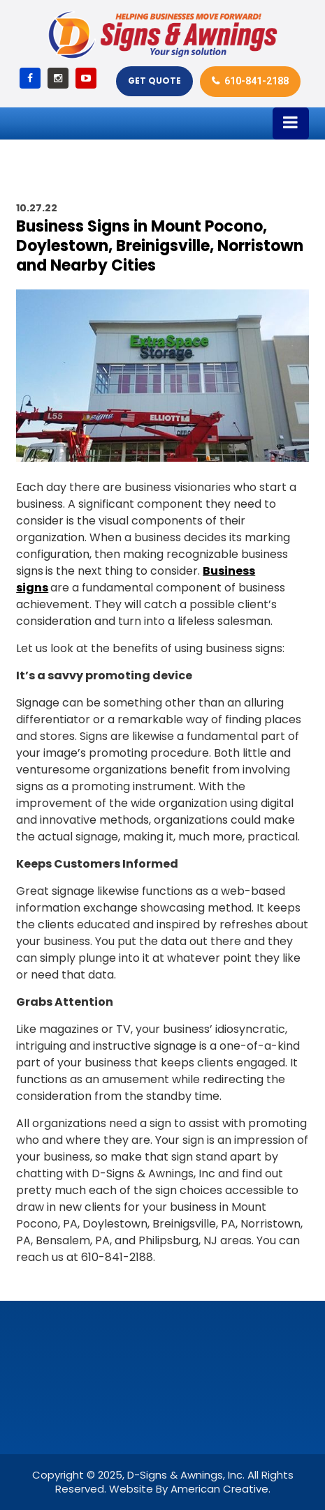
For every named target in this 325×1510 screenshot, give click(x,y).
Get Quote (154, 80)
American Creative (219, 1488)
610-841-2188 (256, 80)
